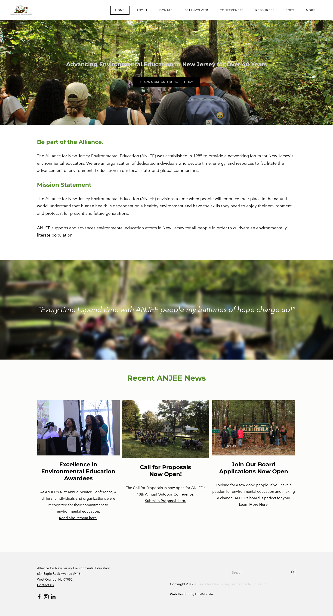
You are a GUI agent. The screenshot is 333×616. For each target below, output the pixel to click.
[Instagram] (46, 597)
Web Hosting (180, 594)
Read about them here (78, 518)
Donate (166, 10)
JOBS (290, 10)
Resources (264, 10)
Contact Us (45, 585)
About (142, 10)
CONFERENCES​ (232, 10)
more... (312, 10)
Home (120, 10)
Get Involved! (196, 10)
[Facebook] (39, 597)
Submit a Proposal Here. (165, 501)
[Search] (261, 572)
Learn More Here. (253, 504)
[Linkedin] (53, 597)
